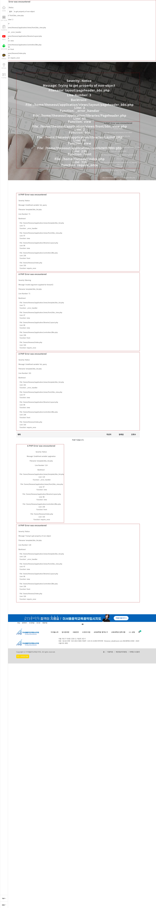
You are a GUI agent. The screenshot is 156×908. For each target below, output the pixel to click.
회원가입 (44, 623)
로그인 (38, 623)
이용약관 (110, 652)
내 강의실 (31, 623)
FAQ (18, 623)
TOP (4, 898)
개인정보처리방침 (121, 652)
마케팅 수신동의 (135, 652)
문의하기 (24, 623)
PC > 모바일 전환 (22, 656)
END (4, 905)
